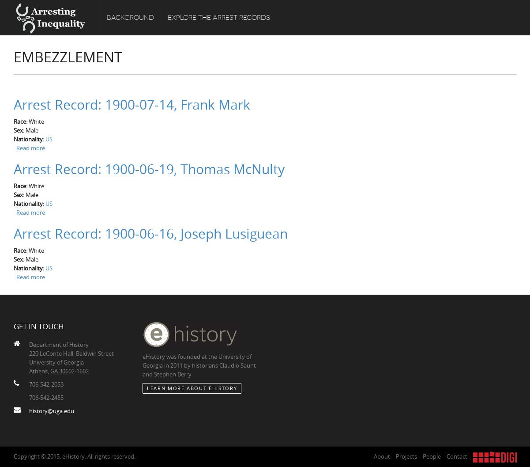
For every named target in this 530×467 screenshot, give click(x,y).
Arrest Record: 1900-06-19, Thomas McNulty (149, 169)
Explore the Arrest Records (219, 18)
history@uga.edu (51, 411)
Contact (457, 456)
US (49, 139)
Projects (406, 456)
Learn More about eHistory (192, 388)
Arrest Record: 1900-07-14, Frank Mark (132, 105)
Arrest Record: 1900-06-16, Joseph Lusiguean (151, 234)
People (432, 456)
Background (130, 18)
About (382, 456)
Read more (30, 148)
